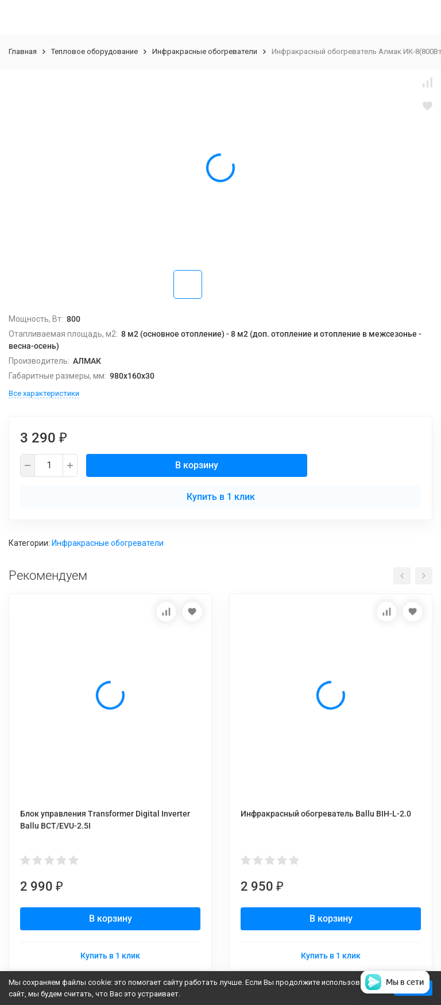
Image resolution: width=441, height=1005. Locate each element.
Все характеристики (44, 393)
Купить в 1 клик (221, 496)
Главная (23, 51)
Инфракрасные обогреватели (204, 51)
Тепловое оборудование (94, 51)
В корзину (196, 465)
